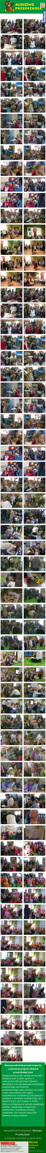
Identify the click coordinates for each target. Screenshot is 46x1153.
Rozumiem (8, 1143)
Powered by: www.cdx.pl (36, 1151)
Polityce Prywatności (18, 1151)
